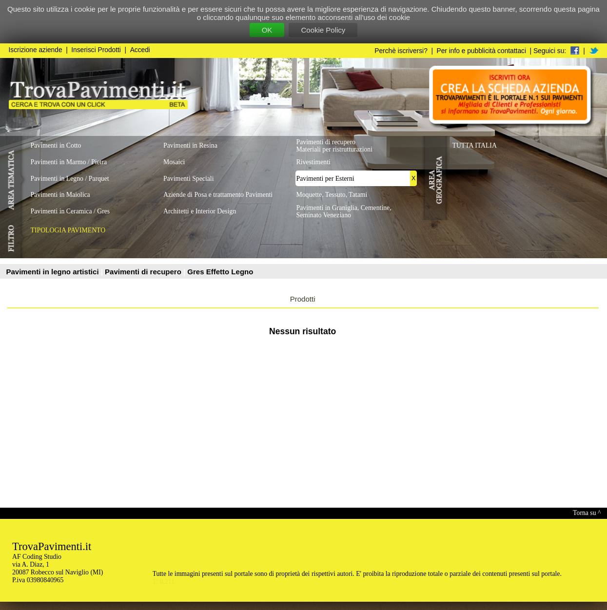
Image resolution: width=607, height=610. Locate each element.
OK (267, 30)
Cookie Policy (323, 30)
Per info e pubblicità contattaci (481, 51)
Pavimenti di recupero (144, 271)
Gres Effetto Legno (220, 271)
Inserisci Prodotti (96, 50)
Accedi (140, 50)
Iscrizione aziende (35, 50)
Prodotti (302, 299)
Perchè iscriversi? (401, 51)
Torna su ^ (587, 512)
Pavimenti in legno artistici (53, 271)
